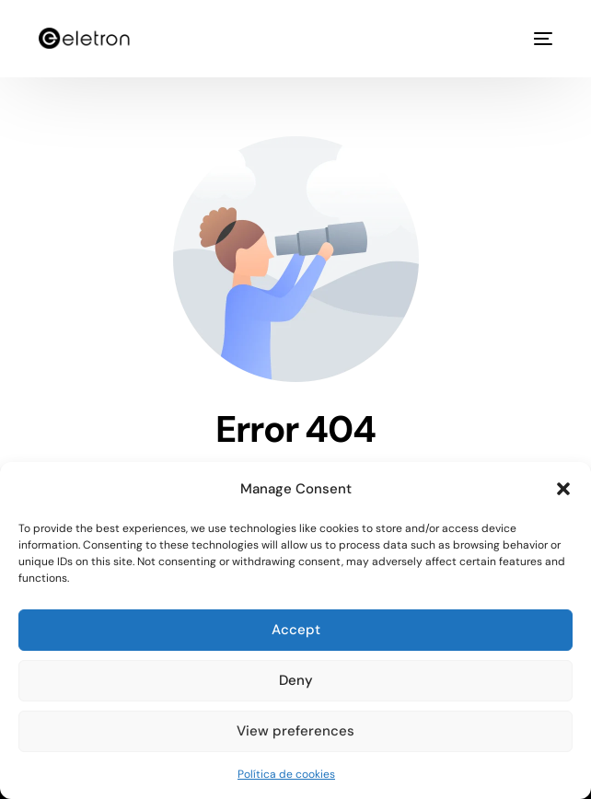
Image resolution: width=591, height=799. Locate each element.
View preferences (295, 731)
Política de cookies (286, 774)
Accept (296, 629)
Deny (296, 680)
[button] (563, 489)
